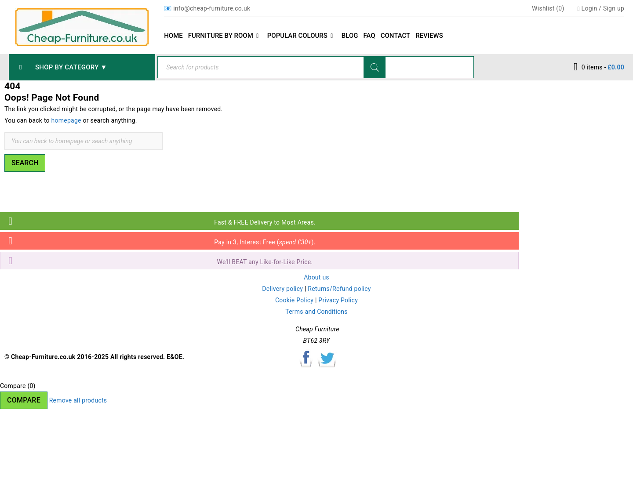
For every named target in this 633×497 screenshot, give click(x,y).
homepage (66, 120)
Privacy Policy (338, 300)
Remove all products (78, 400)
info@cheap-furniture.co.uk (211, 8)
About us (316, 277)
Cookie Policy (294, 300)
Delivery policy (282, 288)
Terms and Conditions (316, 311)
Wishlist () (547, 8)
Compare (23, 400)
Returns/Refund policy (339, 288)
